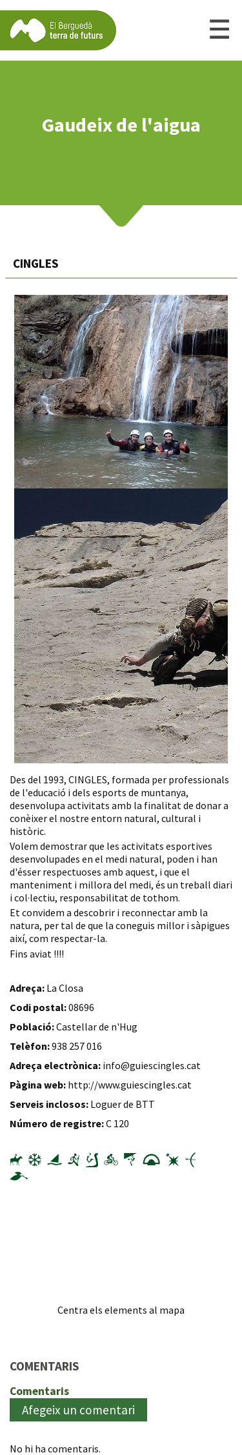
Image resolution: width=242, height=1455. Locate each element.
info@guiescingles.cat (152, 1065)
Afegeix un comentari (78, 1410)
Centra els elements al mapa (121, 1309)
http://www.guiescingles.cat (130, 1084)
